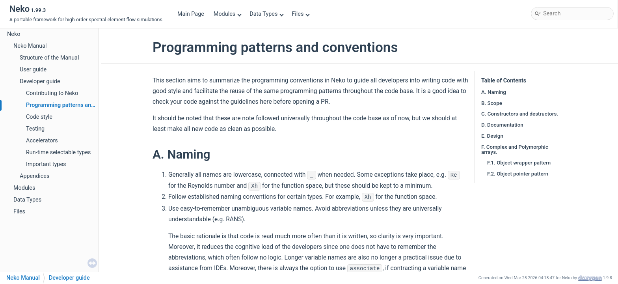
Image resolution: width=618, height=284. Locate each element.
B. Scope (491, 103)
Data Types (266, 14)
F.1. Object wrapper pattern (519, 163)
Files (300, 14)
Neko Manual (30, 46)
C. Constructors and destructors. (519, 114)
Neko (13, 34)
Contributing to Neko (52, 93)
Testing (35, 128)
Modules (228, 14)
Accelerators (42, 140)
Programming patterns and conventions (76, 105)
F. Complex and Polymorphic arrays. (514, 149)
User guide (33, 69)
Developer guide (40, 81)
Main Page (190, 14)
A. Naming (493, 92)
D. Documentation (502, 125)
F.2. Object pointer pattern (517, 174)
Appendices (34, 176)
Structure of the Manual (49, 57)
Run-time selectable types (58, 152)
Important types (46, 164)
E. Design (492, 136)
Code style (39, 117)
